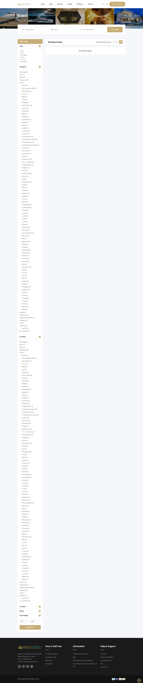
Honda (25, 190)
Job (22, 57)
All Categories (24, 72)
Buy (22, 53)
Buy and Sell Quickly (51, 654)
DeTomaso (26, 153)
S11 (24, 273)
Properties (25, 331)
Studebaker (26, 287)
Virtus (25, 301)
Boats (22, 77)
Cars (22, 83)
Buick (24, 125)
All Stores (80, 4)
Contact (90, 4)
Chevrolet (26, 131)
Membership (49, 664)
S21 (24, 275)
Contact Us (104, 667)
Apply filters (30, 627)
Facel (24, 170)
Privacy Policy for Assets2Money (83, 660)
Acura (25, 85)
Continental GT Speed (29, 139)
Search (115, 29)
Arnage (25, 102)
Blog (50, 4)
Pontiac (25, 256)
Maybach (26, 227)
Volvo (25, 304)
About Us (60, 4)
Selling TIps (48, 660)
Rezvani (25, 261)
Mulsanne (26, 241)
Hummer (25, 193)
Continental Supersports (30, 145)
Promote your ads (50, 657)
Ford (24, 185)
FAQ (102, 664)
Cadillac (25, 128)
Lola (24, 219)
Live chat (103, 654)
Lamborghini (27, 207)
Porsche (25, 258)
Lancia (25, 210)
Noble (25, 247)
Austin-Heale (27, 105)
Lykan (25, 224)
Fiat (24, 179)
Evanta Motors (27, 165)
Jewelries (23, 325)
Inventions (24, 320)
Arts (22, 75)
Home (43, 4)
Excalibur (26, 168)
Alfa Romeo (26, 91)
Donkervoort (27, 159)
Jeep (24, 199)
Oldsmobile (26, 250)
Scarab (25, 281)
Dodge (25, 156)
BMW (24, 114)
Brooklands (26, 119)
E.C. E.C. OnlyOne (28, 162)
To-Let (23, 59)
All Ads (70, 4)
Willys (25, 309)
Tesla (24, 295)
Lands (24, 328)
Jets (22, 323)
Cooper (25, 148)
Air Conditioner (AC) (29, 88)
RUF (24, 270)
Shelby (25, 284)
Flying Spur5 (26, 182)
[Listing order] (104, 42)
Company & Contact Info (80, 654)
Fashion (23, 312)
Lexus (25, 213)
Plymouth (26, 253)
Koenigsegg (26, 204)
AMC (24, 97)
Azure (25, 108)
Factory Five (27, 173)
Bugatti (25, 122)
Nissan (25, 244)
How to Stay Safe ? (106, 660)
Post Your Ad (117, 4)
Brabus (25, 117)
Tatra (24, 292)
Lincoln (25, 216)
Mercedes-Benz (28, 233)
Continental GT (27, 136)
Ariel (24, 100)
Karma (25, 202)
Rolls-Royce (26, 267)
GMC (24, 187)
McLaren (25, 230)
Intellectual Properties (27, 318)
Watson (25, 307)
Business (24, 80)
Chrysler (25, 134)
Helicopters (24, 315)
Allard (25, 94)
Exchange (24, 55)
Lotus (25, 221)
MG (24, 238)
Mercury (25, 236)
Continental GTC (28, 142)
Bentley (25, 111)
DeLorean (26, 151)
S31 (24, 278)
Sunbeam (26, 290)
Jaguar (25, 196)
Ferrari (25, 176)
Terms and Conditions (107, 657)
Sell (22, 51)
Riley (24, 264)
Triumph (25, 298)
